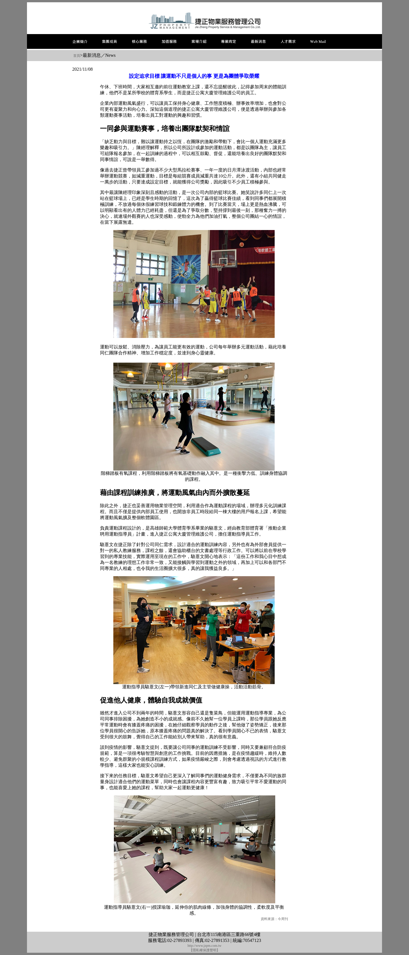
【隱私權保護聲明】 (204, 950)
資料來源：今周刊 (274, 919)
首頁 (76, 56)
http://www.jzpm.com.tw (204, 946)
